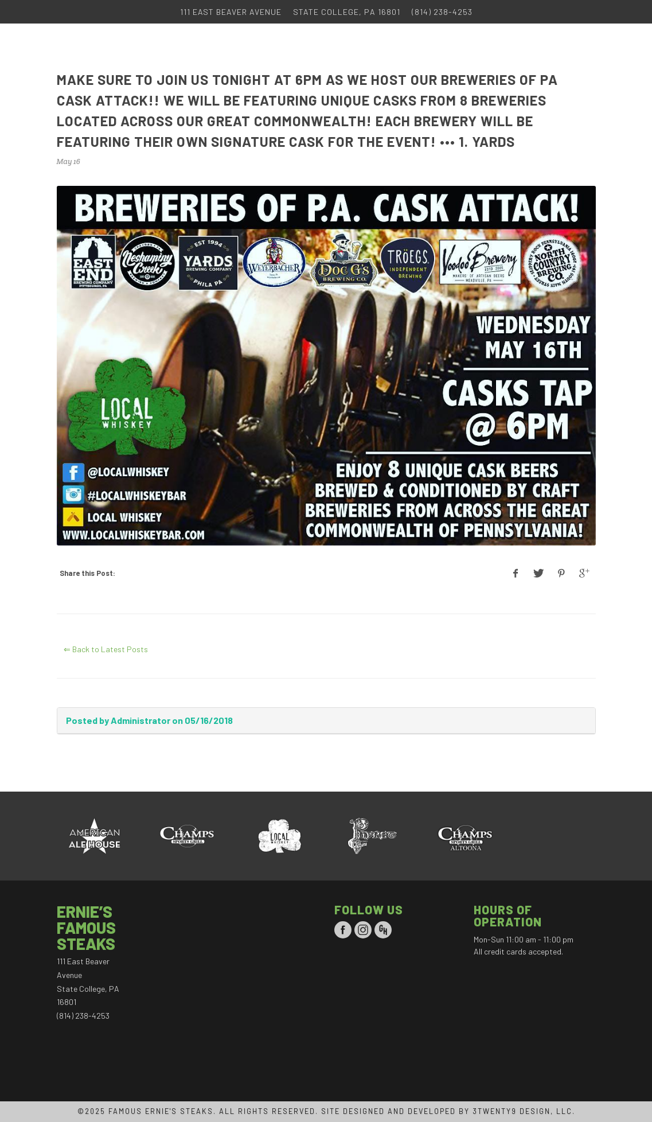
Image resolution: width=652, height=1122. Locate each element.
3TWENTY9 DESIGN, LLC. (524, 1111)
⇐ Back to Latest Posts (106, 649)
